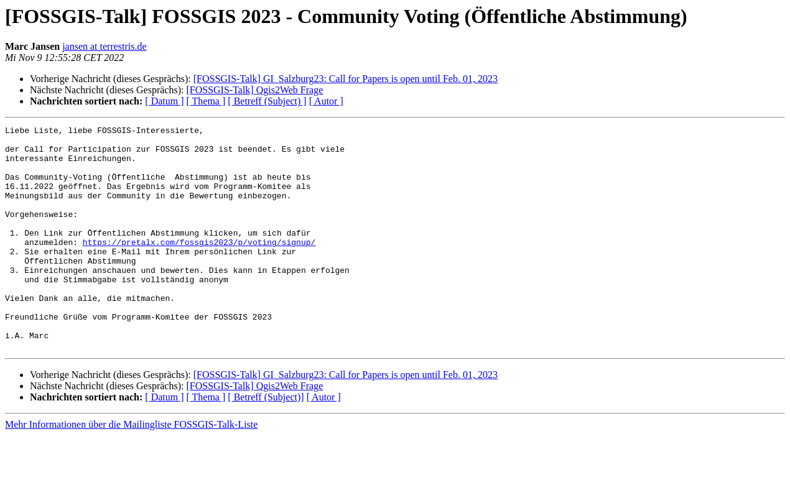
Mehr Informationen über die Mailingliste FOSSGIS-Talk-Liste (131, 469)
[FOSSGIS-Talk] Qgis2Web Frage (254, 90)
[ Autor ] (326, 101)
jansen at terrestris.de (104, 46)
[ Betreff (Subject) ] (267, 101)
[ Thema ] (206, 101)
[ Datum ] (164, 101)
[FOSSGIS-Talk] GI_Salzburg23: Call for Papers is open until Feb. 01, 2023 (345, 78)
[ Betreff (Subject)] (266, 441)
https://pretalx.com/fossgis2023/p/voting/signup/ (199, 266)
